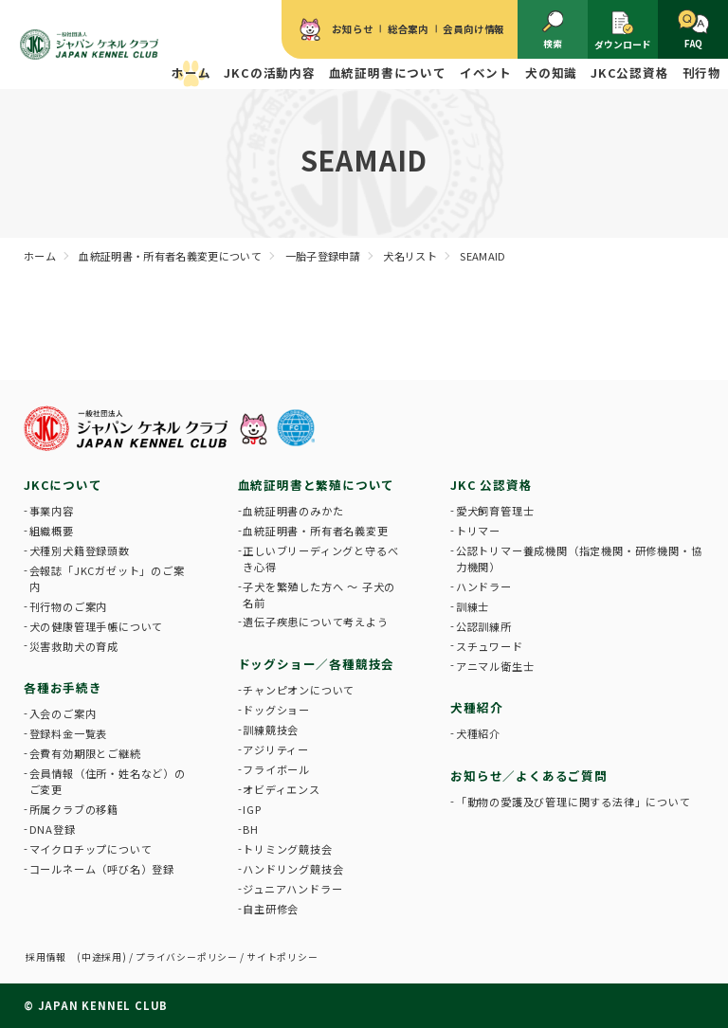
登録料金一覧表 (68, 733)
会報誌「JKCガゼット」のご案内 (107, 578)
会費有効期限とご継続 (85, 753)
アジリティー (276, 749)
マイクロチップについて (91, 849)
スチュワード (489, 646)
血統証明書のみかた (293, 510)
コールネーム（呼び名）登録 (101, 868)
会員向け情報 (473, 29)
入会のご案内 (63, 713)
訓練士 (472, 606)
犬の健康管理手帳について (96, 626)
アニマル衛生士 (495, 666)
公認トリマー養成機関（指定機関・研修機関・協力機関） (579, 558)
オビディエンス (281, 789)
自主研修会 (271, 908)
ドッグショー (276, 709)
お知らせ (352, 29)
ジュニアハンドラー (292, 888)
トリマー (478, 530)
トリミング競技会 (287, 849)
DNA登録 (52, 829)
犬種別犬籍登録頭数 (79, 550)
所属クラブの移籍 (73, 809)
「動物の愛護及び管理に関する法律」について (573, 801)
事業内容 (51, 510)
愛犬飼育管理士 (495, 510)
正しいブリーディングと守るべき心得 (320, 558)
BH (251, 829)
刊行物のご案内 (68, 606)
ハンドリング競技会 (293, 868)
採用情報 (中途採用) (76, 957)
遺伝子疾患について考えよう (315, 621)
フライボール (276, 769)
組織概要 (51, 530)
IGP (252, 809)
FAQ (693, 29)
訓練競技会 (271, 729)
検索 (553, 29)
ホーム (191, 72)
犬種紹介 (478, 733)
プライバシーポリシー (187, 957)
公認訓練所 (484, 626)
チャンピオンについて (299, 689)
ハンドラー (484, 586)
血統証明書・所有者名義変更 (315, 530)
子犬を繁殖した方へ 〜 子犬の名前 (319, 594)
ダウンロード (622, 30)
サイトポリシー (282, 957)
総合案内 (408, 29)
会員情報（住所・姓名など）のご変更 (107, 781)
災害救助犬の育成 (73, 646)
